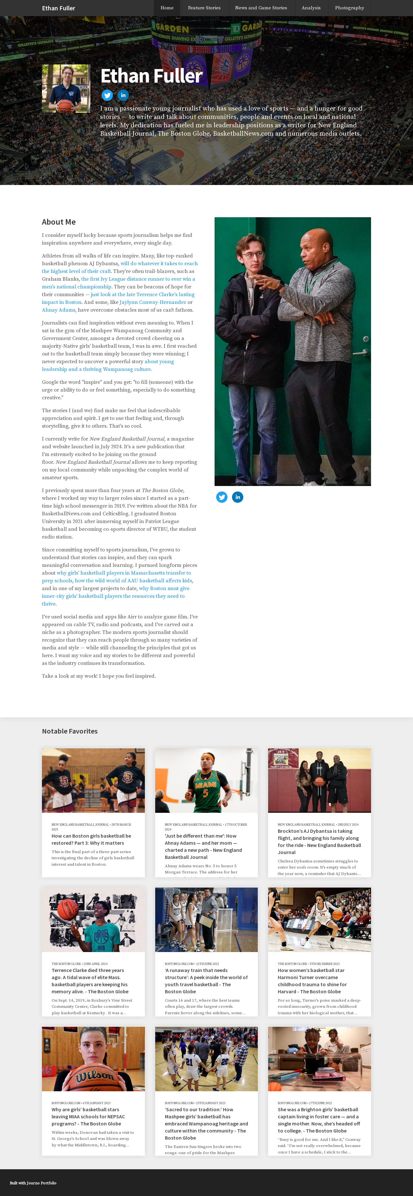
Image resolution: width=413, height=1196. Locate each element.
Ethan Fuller (58, 8)
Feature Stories (204, 8)
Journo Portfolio (41, 1183)
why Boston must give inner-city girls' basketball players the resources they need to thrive (115, 596)
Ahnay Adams (58, 310)
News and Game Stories (261, 8)
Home (167, 8)
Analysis (311, 8)
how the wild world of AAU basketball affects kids (133, 581)
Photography (349, 8)
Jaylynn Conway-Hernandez (153, 302)
